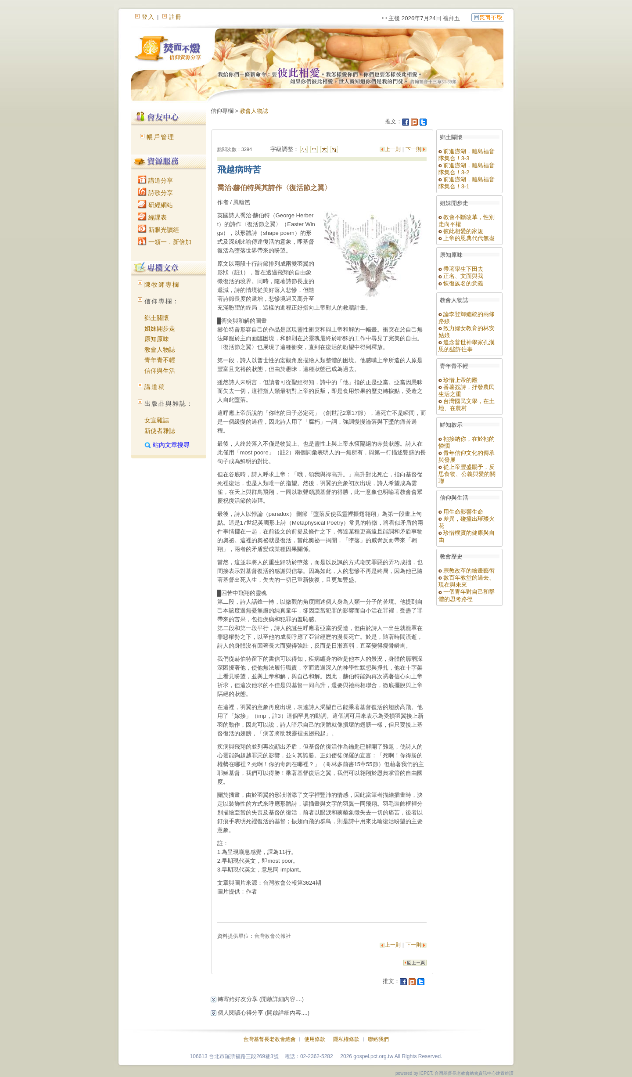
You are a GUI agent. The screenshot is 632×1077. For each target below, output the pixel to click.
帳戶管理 (161, 136)
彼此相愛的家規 (461, 231)
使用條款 (314, 1039)
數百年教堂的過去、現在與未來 (466, 581)
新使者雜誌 (159, 430)
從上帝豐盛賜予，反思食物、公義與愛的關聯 (467, 474)
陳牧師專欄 (162, 284)
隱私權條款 (346, 1039)
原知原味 (156, 338)
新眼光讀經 (158, 229)
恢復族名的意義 (461, 283)
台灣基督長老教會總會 (269, 1039)
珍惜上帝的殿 (458, 380)
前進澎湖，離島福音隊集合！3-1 (466, 183)
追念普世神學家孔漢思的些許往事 (466, 346)
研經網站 (155, 205)
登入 (148, 17)
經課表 (152, 217)
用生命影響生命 (461, 511)
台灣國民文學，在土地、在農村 (466, 404)
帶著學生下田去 (461, 269)
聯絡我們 (378, 1039)
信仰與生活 (159, 370)
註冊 (175, 17)
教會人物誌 (159, 349)
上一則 (393, 149)
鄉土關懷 (156, 317)
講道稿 (154, 386)
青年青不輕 (159, 360)
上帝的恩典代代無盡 (466, 238)
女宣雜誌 (156, 420)
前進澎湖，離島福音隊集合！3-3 (466, 155)
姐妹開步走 (159, 328)
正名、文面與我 (461, 276)
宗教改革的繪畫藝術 (466, 570)
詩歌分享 (155, 192)
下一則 (413, 149)
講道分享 (155, 180)
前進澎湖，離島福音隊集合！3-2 (466, 169)
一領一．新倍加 (164, 241)
